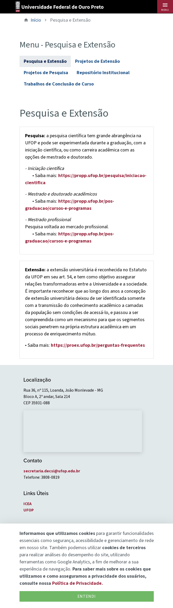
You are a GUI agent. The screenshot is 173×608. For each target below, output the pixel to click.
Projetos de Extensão (97, 61)
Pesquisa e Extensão (45, 61)
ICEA (27, 504)
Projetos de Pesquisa (46, 72)
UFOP (28, 510)
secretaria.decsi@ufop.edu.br (51, 471)
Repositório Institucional (103, 72)
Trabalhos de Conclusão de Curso (59, 84)
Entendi (86, 596)
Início (36, 20)
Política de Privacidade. (77, 583)
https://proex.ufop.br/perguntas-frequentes (98, 345)
